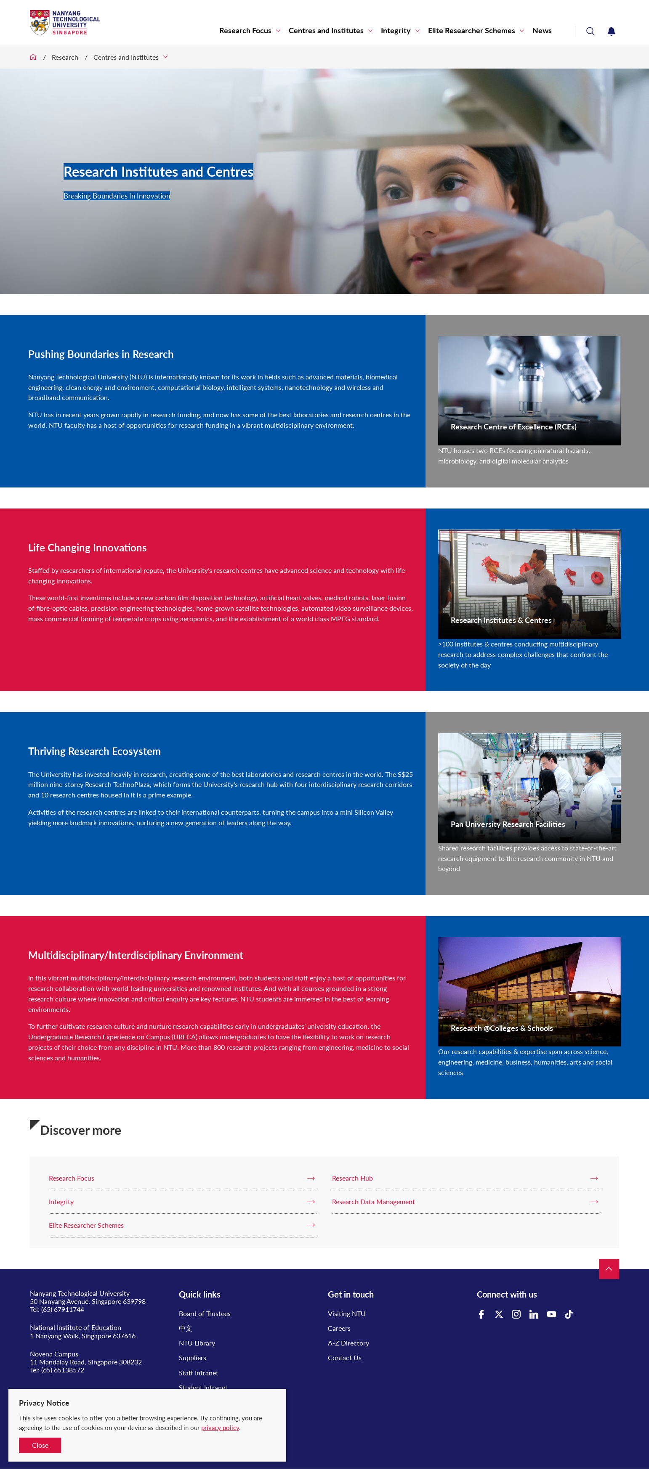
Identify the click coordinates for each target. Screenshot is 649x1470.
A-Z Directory (348, 1343)
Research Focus (245, 30)
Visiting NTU (347, 1313)
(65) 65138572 (62, 1370)
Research (65, 57)
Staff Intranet (198, 1373)
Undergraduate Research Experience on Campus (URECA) (112, 1037)
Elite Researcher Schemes (471, 30)
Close (40, 1445)
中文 (185, 1328)
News (542, 30)
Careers (339, 1328)
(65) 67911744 (62, 1309)
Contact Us (345, 1357)
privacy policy (220, 1427)
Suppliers (192, 1357)
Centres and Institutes (326, 30)
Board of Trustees (205, 1313)
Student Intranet (203, 1387)
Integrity (396, 30)
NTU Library (197, 1343)
